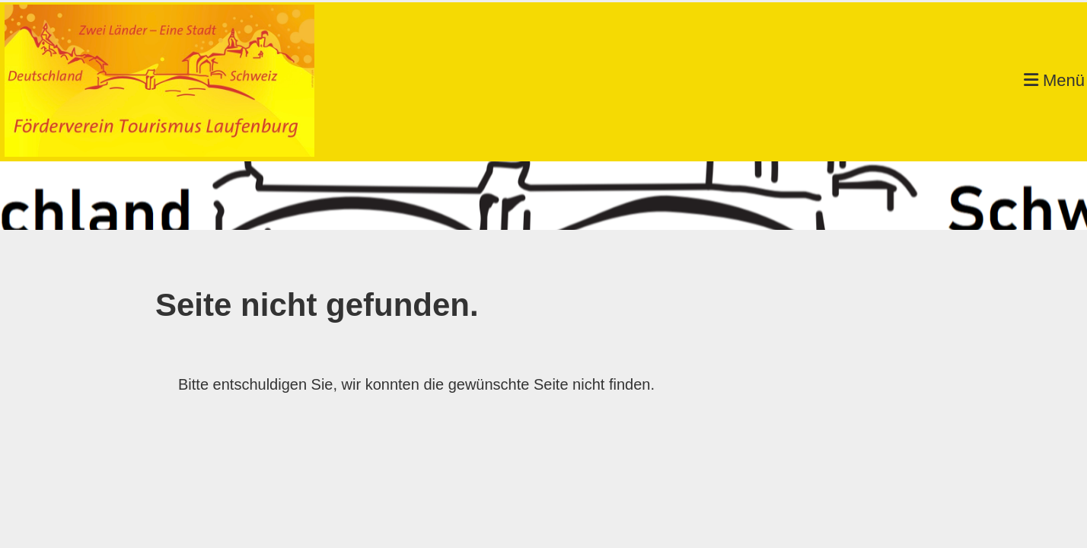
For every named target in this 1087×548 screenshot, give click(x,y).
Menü (1054, 80)
